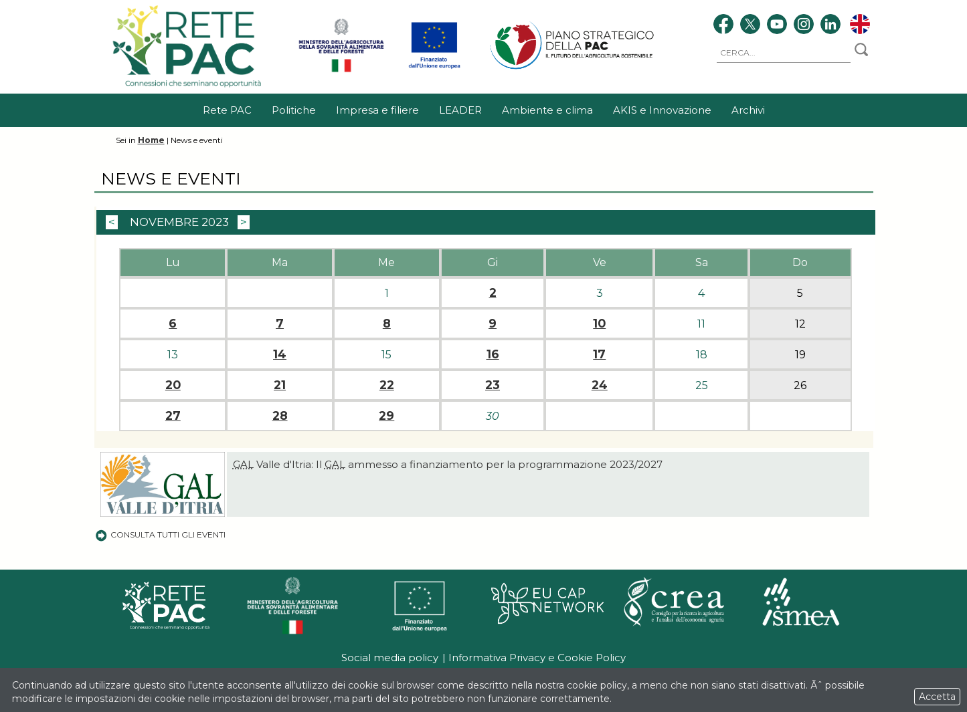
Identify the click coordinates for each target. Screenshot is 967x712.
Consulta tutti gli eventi (160, 534)
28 (280, 416)
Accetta (937, 697)
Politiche (294, 110)
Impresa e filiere (377, 110)
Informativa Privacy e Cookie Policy (537, 657)
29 (386, 416)
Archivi (748, 110)
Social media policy (389, 657)
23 (492, 385)
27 (173, 416)
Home (151, 140)
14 (279, 354)
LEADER (460, 110)
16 (493, 354)
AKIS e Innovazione (662, 110)
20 (173, 385)
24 (600, 385)
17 (599, 354)
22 (386, 385)
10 (599, 324)
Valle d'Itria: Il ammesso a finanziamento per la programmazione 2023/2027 (448, 464)
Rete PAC (227, 110)
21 (280, 385)
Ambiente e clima (547, 110)
